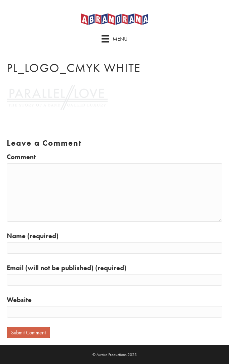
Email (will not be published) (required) (66, 268)
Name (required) (33, 236)
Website (19, 300)
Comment (21, 157)
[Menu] (114, 39)
